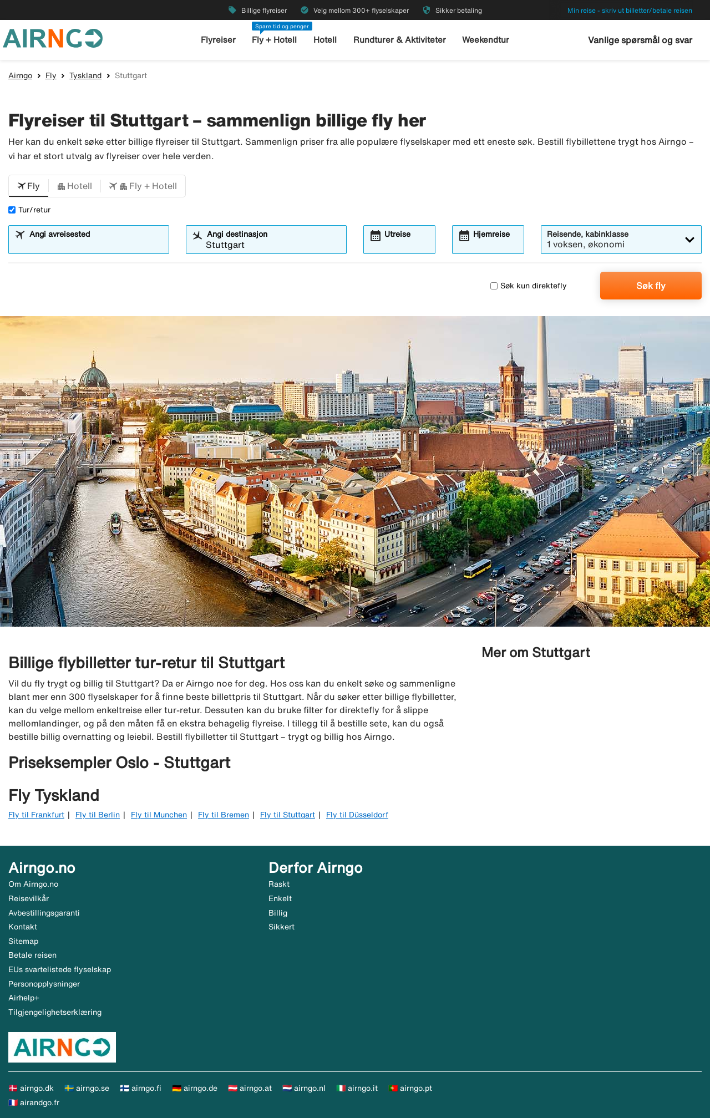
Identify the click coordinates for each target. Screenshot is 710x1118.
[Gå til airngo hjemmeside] (53, 37)
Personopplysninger (44, 984)
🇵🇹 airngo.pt (410, 1088)
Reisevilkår (28, 898)
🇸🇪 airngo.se (86, 1088)
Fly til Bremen (223, 815)
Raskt (279, 884)
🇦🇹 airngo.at (250, 1088)
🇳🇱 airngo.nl (304, 1088)
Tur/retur (29, 210)
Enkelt (280, 898)
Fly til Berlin (97, 815)
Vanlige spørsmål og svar (640, 39)
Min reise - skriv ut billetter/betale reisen (629, 10)
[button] (28, 186)
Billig (277, 913)
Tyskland (85, 75)
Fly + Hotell (274, 39)
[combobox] (95, 244)
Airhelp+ (23, 998)
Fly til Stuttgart (287, 815)
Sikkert (281, 927)
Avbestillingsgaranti (44, 913)
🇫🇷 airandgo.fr (33, 1102)
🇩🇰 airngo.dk (31, 1088)
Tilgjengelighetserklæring (55, 1012)
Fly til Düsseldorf (357, 815)
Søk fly (651, 285)
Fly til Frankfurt (36, 815)
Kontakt (22, 927)
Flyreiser (218, 39)
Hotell (325, 39)
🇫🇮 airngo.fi (140, 1088)
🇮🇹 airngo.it (357, 1088)
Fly (51, 75)
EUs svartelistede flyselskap (59, 969)
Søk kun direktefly (528, 285)
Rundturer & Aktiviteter (399, 39)
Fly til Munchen (159, 815)
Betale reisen (32, 955)
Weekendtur (485, 39)
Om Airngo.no (33, 884)
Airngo (20, 75)
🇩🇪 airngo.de (194, 1088)
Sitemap (23, 941)
